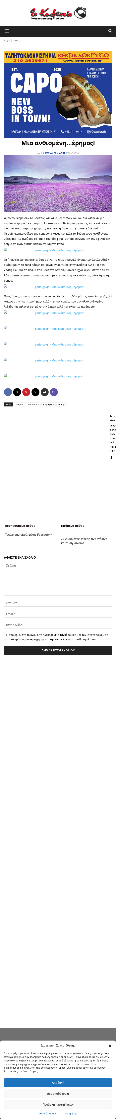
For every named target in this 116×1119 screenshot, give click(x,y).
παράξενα (48, 404)
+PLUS (18, 40)
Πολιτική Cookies (47, 1113)
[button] (110, 1046)
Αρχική (8, 40)
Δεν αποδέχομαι (58, 1094)
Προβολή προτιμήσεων (58, 1104)
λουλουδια (33, 404)
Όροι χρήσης (70, 1113)
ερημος (20, 404)
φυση (61, 404)
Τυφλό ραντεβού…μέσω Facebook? (28, 539)
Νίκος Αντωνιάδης (54, 153)
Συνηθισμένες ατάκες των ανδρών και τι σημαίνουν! (84, 541)
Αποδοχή (58, 1083)
